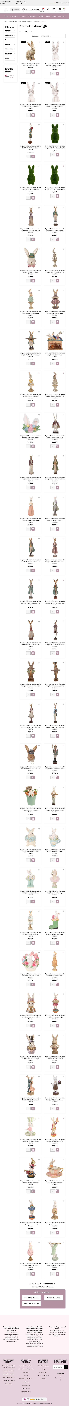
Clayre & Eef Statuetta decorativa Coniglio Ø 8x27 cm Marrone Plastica (55, 975)
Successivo (50, 1284)
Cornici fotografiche (43, 1375)
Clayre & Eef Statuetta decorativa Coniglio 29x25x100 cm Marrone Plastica (55, 768)
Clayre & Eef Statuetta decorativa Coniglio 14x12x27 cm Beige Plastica (30, 1058)
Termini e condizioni (26, 1365)
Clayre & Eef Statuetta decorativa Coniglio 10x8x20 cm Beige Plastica (55, 313)
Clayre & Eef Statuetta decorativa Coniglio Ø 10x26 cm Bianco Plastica (55, 1224)
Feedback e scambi (9, 1370)
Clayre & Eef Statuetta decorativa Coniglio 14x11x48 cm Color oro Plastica (30, 603)
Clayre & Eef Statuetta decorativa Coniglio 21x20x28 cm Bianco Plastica (30, 810)
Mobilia (43, 1378)
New (6, 16)
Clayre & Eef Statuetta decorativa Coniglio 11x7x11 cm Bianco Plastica (55, 354)
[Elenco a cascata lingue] (64, 10)
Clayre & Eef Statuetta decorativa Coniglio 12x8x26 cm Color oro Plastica (30, 685)
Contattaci (8, 1383)
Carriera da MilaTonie (25, 1378)
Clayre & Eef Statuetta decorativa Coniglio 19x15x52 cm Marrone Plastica (55, 685)
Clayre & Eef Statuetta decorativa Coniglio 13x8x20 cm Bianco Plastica (55, 934)
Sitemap (25, 1382)
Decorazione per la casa (17, 16)
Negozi (26, 1375)
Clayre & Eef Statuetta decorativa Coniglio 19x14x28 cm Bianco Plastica (55, 1265)
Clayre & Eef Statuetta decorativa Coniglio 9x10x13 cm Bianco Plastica (30, 851)
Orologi (43, 1369)
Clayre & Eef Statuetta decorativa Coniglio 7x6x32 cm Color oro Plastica (55, 727)
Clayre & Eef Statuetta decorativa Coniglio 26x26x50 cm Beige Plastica (30, 1017)
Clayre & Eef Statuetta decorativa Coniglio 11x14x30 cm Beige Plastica (55, 1017)
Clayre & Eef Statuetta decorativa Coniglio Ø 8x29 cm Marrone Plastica (30, 313)
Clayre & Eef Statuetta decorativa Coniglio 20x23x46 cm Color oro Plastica (30, 354)
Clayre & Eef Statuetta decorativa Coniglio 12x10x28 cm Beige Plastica (30, 1224)
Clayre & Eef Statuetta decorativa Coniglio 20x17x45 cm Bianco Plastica (30, 106)
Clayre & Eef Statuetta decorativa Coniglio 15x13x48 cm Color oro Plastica (30, 230)
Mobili (41, 16)
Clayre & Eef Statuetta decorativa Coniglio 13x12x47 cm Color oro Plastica (55, 561)
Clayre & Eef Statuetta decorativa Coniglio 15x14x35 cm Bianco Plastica (55, 65)
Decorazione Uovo (53, 1298)
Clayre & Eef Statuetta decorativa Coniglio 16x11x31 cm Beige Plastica (55, 1058)
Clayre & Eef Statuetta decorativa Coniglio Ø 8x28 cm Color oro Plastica (55, 396)
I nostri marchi (26, 1391)
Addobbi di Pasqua (31, 1298)
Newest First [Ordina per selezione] (46, 36)
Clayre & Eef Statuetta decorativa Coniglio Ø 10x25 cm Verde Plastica (30, 189)
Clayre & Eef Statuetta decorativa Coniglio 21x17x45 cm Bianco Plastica (55, 106)
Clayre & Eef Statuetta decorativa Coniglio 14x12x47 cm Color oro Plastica (55, 603)
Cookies (25, 1372)
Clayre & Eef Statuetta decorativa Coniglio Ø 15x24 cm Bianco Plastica (30, 1141)
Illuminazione (32, 16)
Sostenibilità (26, 1385)
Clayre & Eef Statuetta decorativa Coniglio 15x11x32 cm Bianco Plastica (55, 1099)
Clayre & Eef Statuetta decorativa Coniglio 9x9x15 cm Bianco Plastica (30, 892)
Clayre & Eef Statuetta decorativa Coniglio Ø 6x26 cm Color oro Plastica (55, 272)
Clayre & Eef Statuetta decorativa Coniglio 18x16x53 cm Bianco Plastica (30, 520)
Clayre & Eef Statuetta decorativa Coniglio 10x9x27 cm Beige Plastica (55, 892)
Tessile (54, 16)
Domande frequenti (9, 1380)
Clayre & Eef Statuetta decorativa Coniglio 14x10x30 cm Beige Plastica (55, 1141)
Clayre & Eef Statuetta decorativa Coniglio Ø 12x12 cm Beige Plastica (55, 1182)
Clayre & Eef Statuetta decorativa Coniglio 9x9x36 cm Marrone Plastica (55, 230)
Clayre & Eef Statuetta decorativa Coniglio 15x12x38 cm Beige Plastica (55, 437)
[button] (48, 10)
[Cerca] (15, 9)
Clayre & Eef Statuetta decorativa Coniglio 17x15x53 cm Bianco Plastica (55, 520)
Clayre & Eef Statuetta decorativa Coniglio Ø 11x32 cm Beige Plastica (30, 1265)
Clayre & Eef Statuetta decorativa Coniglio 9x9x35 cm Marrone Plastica (30, 478)
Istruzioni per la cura (8, 1377)
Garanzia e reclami (8, 1374)
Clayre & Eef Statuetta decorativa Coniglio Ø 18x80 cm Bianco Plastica (30, 147)
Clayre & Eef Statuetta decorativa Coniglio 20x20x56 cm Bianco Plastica (55, 810)
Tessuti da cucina (43, 1365)
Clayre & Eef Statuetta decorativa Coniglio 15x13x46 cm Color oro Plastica (30, 644)
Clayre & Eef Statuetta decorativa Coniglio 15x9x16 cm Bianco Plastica (30, 975)
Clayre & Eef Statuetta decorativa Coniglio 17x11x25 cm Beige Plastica (30, 272)
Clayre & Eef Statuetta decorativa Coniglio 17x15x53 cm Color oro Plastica (30, 561)
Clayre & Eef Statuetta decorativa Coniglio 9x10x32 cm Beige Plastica (30, 934)
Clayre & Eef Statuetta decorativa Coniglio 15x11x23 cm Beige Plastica (30, 1182)
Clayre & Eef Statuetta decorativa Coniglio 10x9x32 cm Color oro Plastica (30, 727)
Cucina (47, 16)
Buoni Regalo (12, 76)
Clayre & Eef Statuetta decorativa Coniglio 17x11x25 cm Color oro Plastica (30, 768)
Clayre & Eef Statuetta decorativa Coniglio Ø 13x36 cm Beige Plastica (30, 396)
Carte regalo (26, 1388)
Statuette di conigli (31, 1304)
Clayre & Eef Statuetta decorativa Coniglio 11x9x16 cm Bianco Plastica (55, 851)
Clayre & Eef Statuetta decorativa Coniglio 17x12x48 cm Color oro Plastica (55, 478)
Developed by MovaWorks (43, 1403)
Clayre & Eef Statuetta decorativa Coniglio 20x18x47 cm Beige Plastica (30, 1099)
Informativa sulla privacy (26, 1369)
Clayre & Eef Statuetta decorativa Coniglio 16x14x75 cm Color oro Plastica (55, 644)
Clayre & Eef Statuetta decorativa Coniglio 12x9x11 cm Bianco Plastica (30, 437)
